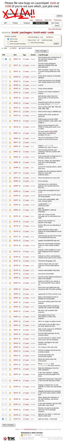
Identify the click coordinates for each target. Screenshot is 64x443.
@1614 (16, 356)
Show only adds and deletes (16, 44)
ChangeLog (39, 435)
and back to (53, 37)
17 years (26, 59)
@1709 (16, 257)
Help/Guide (38, 20)
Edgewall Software (27, 439)
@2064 (16, 146)
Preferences (58, 20)
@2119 (16, 127)
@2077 (16, 142)
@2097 (16, 133)
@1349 (16, 410)
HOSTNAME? (54, 104)
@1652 (16, 317)
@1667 (16, 302)
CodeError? (47, 145)
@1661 (16, 307)
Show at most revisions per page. (40, 40)
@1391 (16, 405)
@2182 (16, 103)
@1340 (16, 415)
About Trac (48, 20)
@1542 (16, 375)
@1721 (16, 245)
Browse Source (40, 23)
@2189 (16, 81)
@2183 (16, 98)
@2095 (16, 138)
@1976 (16, 178)
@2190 (16, 77)
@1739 (16, 226)
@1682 (16, 298)
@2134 (16, 115)
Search (57, 25)
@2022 (16, 152)
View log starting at (37, 37)
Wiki (5, 23)
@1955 (16, 196)
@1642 (16, 330)
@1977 (16, 173)
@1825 (16, 210)
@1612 (16, 365)
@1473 (16, 393)
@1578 (16, 369)
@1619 (16, 343)
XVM (8, 6)
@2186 (16, 85)
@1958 (16, 191)
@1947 (16, 200)
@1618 (16, 347)
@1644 (16, 326)
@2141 (16, 112)
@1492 (16, 387)
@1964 (16, 181)
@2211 (16, 71)
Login (31, 20)
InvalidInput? (42, 366)
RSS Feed (27, 435)
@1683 (16, 294)
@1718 (16, 252)
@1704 (16, 274)
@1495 (16, 381)
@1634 (16, 334)
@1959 (16, 186)
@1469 (16, 399)
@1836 (16, 205)
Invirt (53, 3)
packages (26, 32)
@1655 (16, 312)
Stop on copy (12, 39)
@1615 (16, 351)
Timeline (15, 23)
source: (6, 32)
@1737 (16, 237)
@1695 (16, 278)
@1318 (16, 419)
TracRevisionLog (30, 430)
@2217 (16, 65)
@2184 (16, 92)
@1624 (16, 339)
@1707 (16, 261)
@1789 (16, 222)
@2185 (16, 88)
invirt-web (40, 32)
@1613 (16, 360)
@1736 (16, 241)
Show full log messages (36, 42)
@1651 (16, 322)
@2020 (16, 157)
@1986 (16, 168)
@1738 (16, 231)
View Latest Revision (55, 29)
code (51, 32)
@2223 (16, 59)
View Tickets (55, 23)
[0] (48, 204)
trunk (15, 32)
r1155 (40, 192)
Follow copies (12, 41)
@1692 (16, 289)
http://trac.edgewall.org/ (55, 439)
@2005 (16, 162)
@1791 (16, 216)
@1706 (16, 266)
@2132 (16, 121)
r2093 (51, 131)
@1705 (16, 270)
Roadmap (27, 23)
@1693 (16, 283)
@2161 (16, 108)
